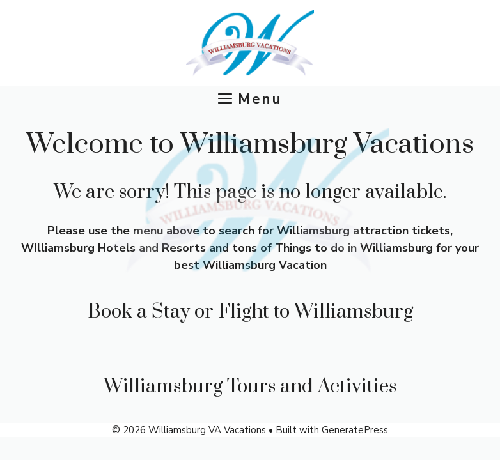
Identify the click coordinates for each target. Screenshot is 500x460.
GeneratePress (355, 430)
